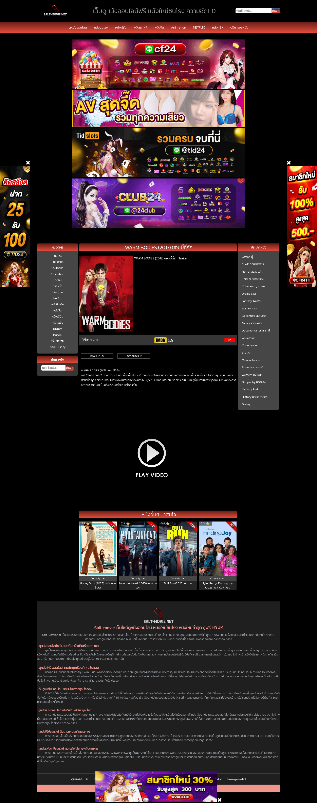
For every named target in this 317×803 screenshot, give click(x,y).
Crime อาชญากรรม (253, 287)
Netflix (57, 298)
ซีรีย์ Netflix (57, 341)
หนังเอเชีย (57, 323)
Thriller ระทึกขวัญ (253, 279)
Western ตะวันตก (252, 375)
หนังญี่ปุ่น (57, 316)
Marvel (57, 335)
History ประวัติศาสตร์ (254, 397)
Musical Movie (251, 360)
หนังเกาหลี (140, 27)
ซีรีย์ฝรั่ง (57, 286)
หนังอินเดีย (57, 304)
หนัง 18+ (217, 27)
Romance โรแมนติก (253, 367)
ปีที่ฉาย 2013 (90, 340)
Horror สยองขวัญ (252, 272)
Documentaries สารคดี (256, 331)
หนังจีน (159, 27)
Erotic (246, 353)
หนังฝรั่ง (120, 27)
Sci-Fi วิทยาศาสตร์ (253, 264)
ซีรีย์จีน (57, 280)
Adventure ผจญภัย (254, 316)
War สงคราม (249, 309)
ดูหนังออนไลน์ (78, 27)
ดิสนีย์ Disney (58, 347)
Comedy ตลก (250, 345)
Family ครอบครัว (252, 323)
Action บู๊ (247, 257)
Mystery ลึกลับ (251, 390)
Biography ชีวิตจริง (254, 382)
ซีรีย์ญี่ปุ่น (57, 292)
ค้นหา (69, 367)
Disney (57, 329)
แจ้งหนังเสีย (97, 356)
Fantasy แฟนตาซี (252, 301)
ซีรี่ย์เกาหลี (57, 268)
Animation (178, 27)
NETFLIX (199, 27)
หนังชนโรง (101, 27)
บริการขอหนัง (239, 27)
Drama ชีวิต (249, 294)
